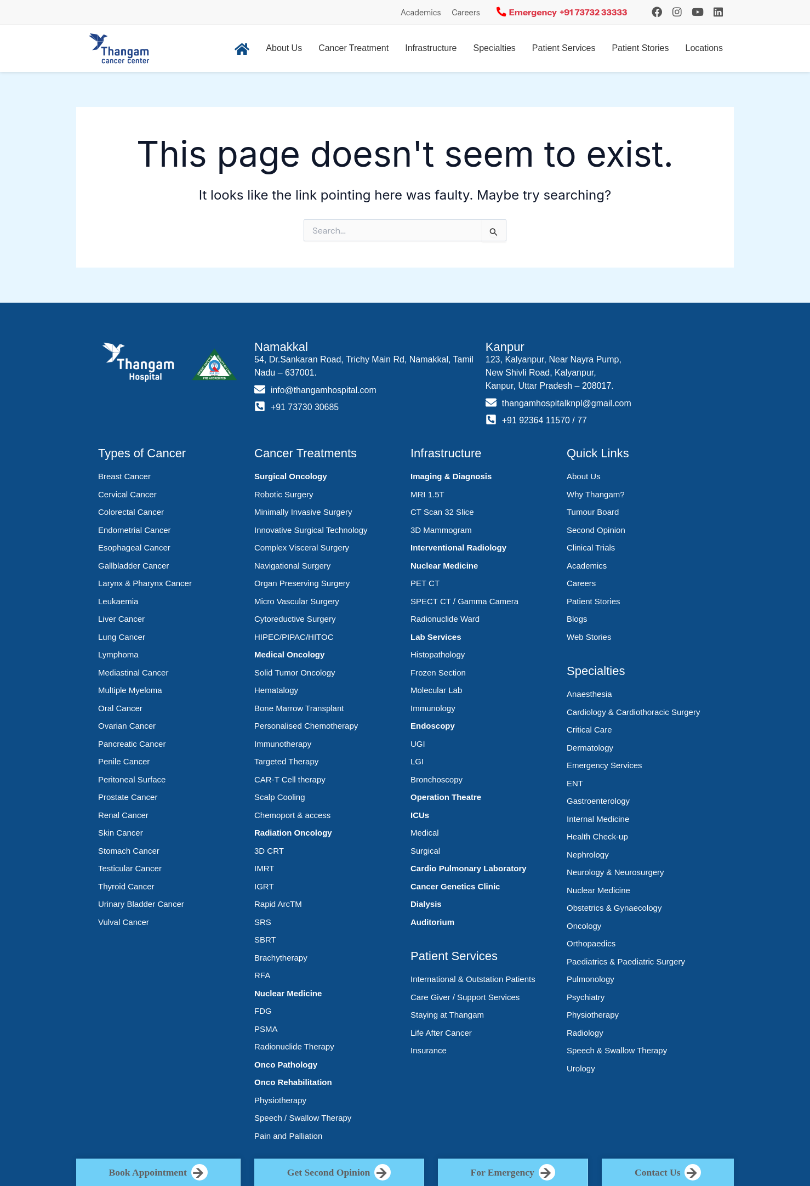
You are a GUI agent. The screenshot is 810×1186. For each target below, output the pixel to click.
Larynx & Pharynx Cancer (145, 583)
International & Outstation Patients (472, 979)
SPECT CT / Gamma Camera (464, 601)
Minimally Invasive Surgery (303, 512)
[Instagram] (657, 12)
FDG (263, 1010)
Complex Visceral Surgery (301, 547)
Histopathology (437, 654)
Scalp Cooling (279, 797)
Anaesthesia (589, 694)
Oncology (584, 925)
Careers (466, 13)
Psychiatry (585, 997)
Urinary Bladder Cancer (141, 904)
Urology (581, 1068)
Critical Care (589, 729)
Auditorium (432, 922)
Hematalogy (276, 690)
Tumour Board (593, 512)
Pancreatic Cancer (132, 743)
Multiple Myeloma (130, 690)
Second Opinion (596, 530)
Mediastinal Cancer (133, 672)
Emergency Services (604, 765)
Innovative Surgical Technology (311, 530)
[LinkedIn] (718, 12)
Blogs (577, 618)
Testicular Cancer (130, 868)
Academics (421, 13)
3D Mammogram (441, 530)
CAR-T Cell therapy (290, 779)
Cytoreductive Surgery (294, 618)
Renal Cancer (123, 815)
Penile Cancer (124, 761)
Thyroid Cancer (126, 886)
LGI (417, 761)
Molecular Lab (436, 690)
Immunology (432, 708)
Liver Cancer (121, 618)
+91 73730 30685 (305, 407)
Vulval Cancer (123, 922)
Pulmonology (590, 979)
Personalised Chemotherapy (306, 725)
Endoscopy (432, 725)
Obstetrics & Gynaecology (614, 907)
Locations (704, 48)
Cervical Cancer (127, 494)
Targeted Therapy (286, 761)
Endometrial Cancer (134, 530)
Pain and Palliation (288, 1135)
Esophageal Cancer (134, 547)
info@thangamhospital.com (324, 390)
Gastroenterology (598, 800)
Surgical (425, 850)
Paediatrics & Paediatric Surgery (626, 961)
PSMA (266, 1029)
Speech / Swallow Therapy (302, 1117)
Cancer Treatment (353, 48)
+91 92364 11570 (536, 420)
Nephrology (588, 854)
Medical (424, 832)
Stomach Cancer (128, 850)
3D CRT (269, 850)
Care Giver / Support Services (465, 997)
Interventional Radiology (458, 547)
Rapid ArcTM (278, 904)
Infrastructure (431, 48)
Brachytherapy (280, 957)
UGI (417, 743)
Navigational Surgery (292, 565)
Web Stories (589, 637)
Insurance (428, 1050)
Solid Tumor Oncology (294, 672)
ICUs (419, 815)
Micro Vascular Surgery (296, 601)
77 (582, 420)
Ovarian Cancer (127, 725)
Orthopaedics (591, 943)
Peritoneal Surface (132, 779)
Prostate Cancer (127, 797)
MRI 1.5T (427, 494)
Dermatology (590, 747)
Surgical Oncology (290, 476)
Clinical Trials (591, 547)
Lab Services (435, 637)
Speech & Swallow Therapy (617, 1050)
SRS (262, 922)
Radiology (585, 1032)
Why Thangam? (596, 494)
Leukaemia (118, 601)
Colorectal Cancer (131, 512)
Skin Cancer (120, 832)
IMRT (264, 868)
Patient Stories (640, 48)
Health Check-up (597, 836)
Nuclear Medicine (288, 993)
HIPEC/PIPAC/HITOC (293, 637)
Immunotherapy (282, 743)
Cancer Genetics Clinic (455, 886)
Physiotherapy (280, 1100)
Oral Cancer (120, 708)
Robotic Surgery (283, 494)
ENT (575, 783)
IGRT (264, 886)
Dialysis (426, 904)
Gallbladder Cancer (133, 565)
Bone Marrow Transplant (299, 708)
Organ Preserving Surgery (302, 583)
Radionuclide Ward (445, 618)
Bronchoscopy (436, 779)
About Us (284, 48)
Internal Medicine (598, 819)
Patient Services (564, 48)
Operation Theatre (445, 797)
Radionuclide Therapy (294, 1046)
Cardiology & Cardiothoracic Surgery (633, 712)
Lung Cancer (121, 637)
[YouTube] (698, 12)
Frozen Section (438, 672)
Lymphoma (118, 654)
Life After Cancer (441, 1032)
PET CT (425, 583)
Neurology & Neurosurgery (615, 872)
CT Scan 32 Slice (442, 512)
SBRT (265, 939)
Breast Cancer (124, 476)
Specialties (494, 48)
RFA (262, 975)
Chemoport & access (292, 815)
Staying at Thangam (447, 1014)
